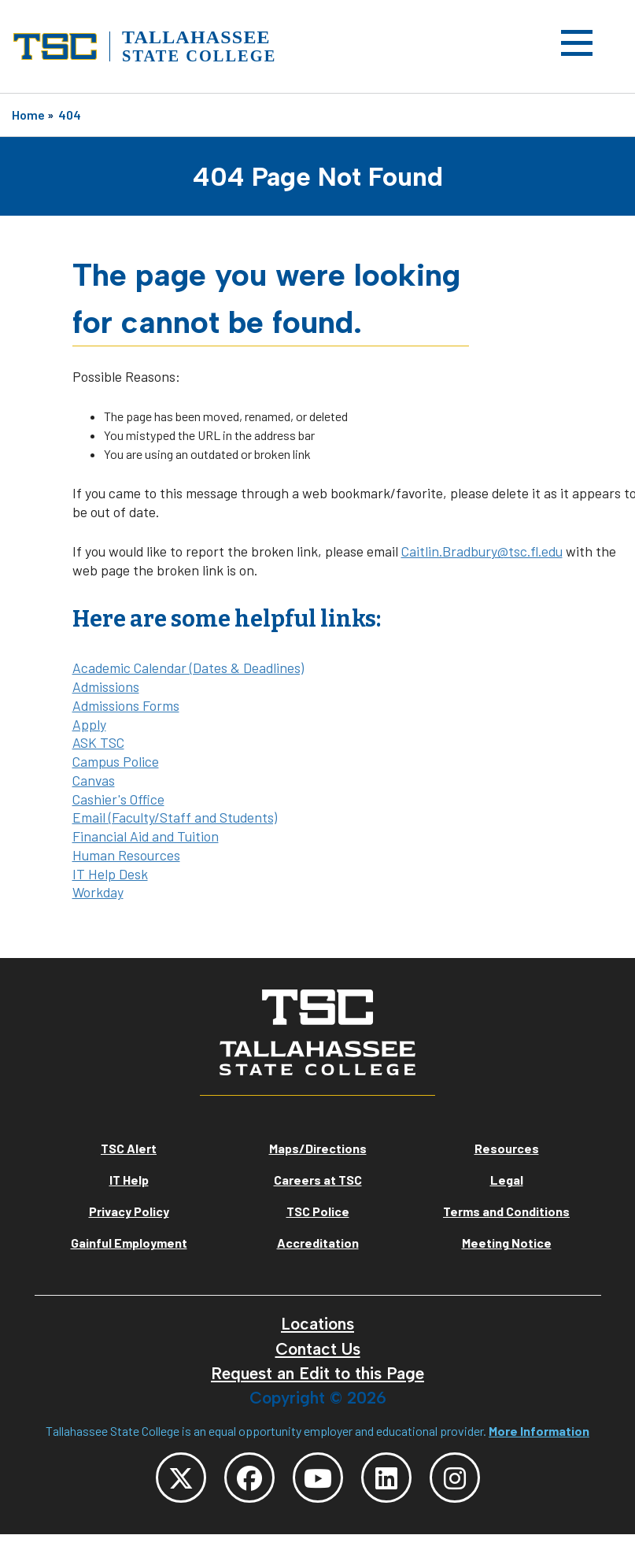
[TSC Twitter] (181, 1477)
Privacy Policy (129, 1211)
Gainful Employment (129, 1242)
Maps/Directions (318, 1148)
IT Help (129, 1179)
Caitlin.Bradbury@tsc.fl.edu (482, 551)
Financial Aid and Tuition (145, 836)
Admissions (105, 686)
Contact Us (317, 1349)
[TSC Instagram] (455, 1477)
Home (28, 114)
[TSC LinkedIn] (386, 1477)
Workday (98, 892)
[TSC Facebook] (249, 1477)
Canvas (93, 780)
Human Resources (126, 855)
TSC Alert (129, 1148)
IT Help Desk (110, 873)
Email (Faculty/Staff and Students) (174, 817)
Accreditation (318, 1242)
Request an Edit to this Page (317, 1373)
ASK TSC (98, 742)
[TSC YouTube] (318, 1477)
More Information (539, 1430)
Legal (506, 1179)
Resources (506, 1148)
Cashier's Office (118, 799)
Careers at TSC (318, 1179)
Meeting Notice (507, 1242)
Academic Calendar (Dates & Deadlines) (188, 667)
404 (69, 114)
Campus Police (115, 761)
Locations (317, 1324)
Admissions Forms (125, 705)
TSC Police (317, 1211)
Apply (89, 724)
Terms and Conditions (506, 1211)
